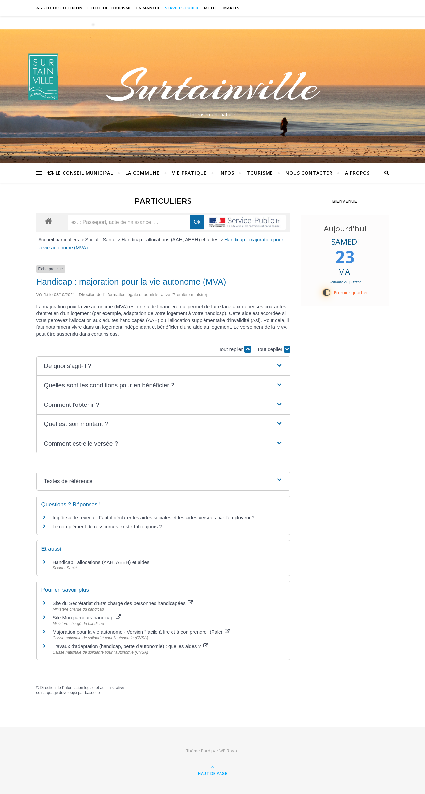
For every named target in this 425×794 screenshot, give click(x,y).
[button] (163, 366)
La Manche (148, 8)
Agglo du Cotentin (59, 8)
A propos (357, 173)
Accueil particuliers (59, 239)
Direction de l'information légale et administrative (82, 687)
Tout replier (235, 349)
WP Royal (228, 751)
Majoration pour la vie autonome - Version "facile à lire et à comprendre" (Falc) (141, 632)
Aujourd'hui (345, 228)
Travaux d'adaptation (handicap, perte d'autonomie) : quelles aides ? (130, 646)
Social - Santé (101, 239)
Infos (226, 173)
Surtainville (212, 85)
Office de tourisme (109, 8)
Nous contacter (309, 173)
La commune (142, 173)
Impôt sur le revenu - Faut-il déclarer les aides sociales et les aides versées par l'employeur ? (154, 517)
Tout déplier (273, 349)
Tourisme (260, 173)
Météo (211, 8)
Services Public (182, 8)
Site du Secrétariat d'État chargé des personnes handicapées (123, 603)
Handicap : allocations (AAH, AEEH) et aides (171, 239)
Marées (231, 8)
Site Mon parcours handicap (87, 617)
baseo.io (92, 693)
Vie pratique (189, 173)
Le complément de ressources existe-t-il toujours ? (107, 526)
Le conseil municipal (84, 173)
